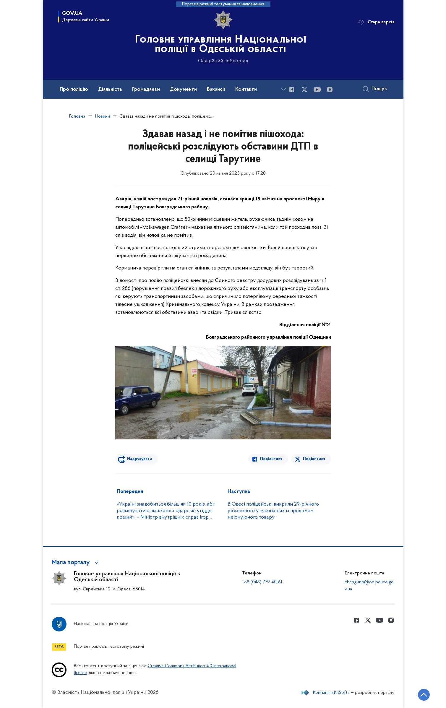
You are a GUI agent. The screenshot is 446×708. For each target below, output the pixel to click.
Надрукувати (139, 459)
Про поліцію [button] (74, 89)
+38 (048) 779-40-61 (262, 582)
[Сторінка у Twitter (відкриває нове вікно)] (304, 89)
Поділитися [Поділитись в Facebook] (271, 459)
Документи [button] (183, 89)
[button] (76, 562)
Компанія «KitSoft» (331, 692)
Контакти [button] (246, 89)
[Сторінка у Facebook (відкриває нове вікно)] (291, 89)
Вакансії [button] (216, 89)
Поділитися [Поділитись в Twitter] (314, 459)
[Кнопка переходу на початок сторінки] (424, 695)
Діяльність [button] (110, 89)
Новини (102, 116)
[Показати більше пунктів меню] (283, 89)
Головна (77, 116)
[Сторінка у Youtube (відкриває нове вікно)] (317, 89)
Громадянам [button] (146, 89)
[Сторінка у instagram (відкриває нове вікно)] (329, 89)
